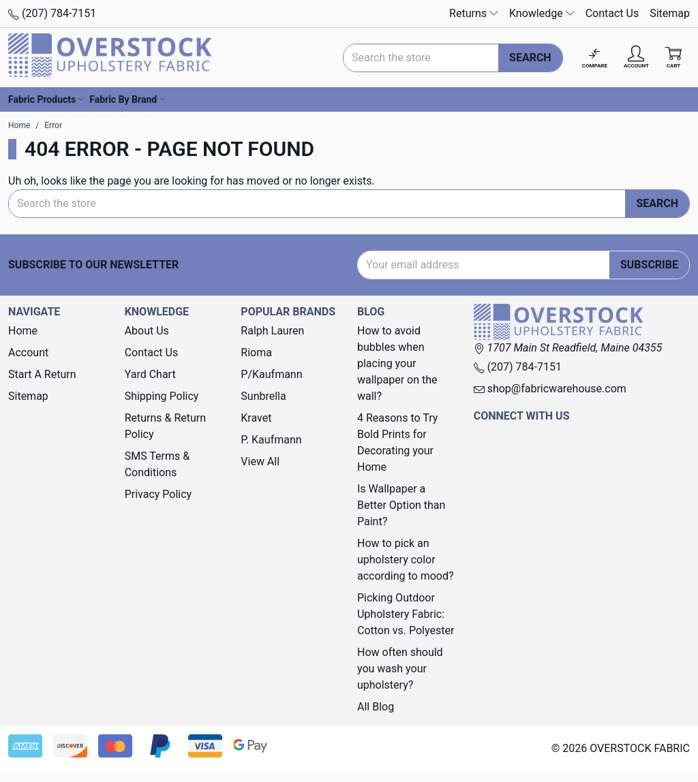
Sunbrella (263, 396)
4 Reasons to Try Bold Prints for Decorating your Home (397, 442)
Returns (473, 13)
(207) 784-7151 (52, 13)
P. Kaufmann (271, 439)
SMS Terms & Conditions (157, 464)
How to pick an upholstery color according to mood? (405, 559)
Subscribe (649, 264)
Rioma (256, 352)
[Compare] (595, 58)
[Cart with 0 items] (673, 58)
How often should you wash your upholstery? (400, 668)
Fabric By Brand (127, 99)
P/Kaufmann (271, 374)
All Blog (375, 706)
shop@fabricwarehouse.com (550, 388)
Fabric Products (46, 99)
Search (530, 57)
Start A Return (42, 374)
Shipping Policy (162, 396)
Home (22, 330)
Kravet (256, 417)
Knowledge (542, 13)
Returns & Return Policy (165, 426)
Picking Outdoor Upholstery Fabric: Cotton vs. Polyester (405, 614)
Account (28, 352)
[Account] (636, 58)
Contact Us (612, 13)
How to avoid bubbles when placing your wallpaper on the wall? (397, 363)
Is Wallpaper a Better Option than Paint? (401, 505)
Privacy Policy (158, 494)
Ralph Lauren (272, 330)
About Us (147, 330)
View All (260, 461)
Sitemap (670, 13)
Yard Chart (150, 374)
